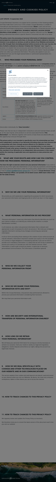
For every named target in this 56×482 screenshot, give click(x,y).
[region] (28, 83)
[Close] (47, 70)
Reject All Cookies (38, 93)
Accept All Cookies (27, 93)
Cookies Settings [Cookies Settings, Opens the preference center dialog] (13, 93)
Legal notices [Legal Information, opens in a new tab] (17, 89)
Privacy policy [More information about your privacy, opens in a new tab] (11, 89)
